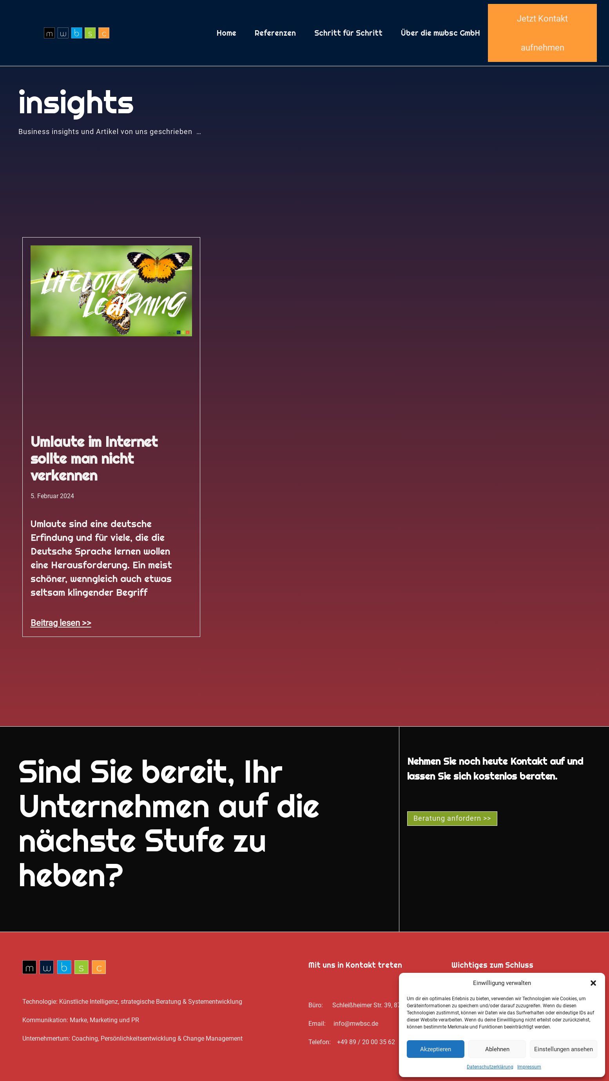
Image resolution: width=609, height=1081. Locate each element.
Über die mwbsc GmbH (440, 33)
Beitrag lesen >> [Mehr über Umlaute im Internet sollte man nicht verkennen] (61, 623)
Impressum (529, 1067)
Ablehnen (497, 1049)
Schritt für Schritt (348, 33)
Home (226, 33)
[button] (593, 983)
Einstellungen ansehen (563, 1049)
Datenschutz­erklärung (490, 1067)
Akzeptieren (435, 1049)
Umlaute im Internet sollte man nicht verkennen (94, 458)
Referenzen (275, 33)
